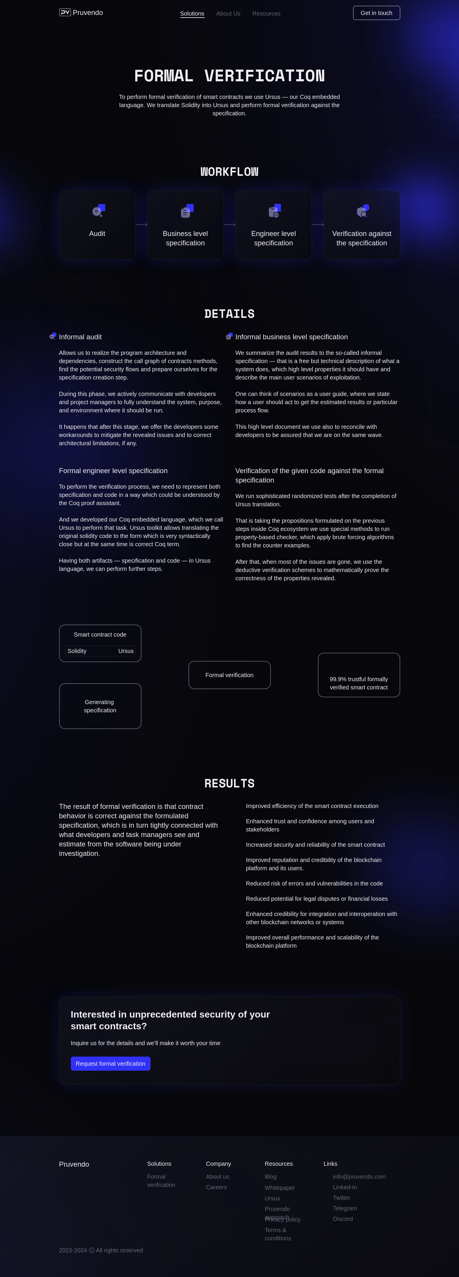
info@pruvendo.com (359, 1176)
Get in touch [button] (377, 13)
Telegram (345, 1208)
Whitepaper (280, 1188)
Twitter (341, 1198)
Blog (271, 1176)
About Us (228, 13)
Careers (216, 1187)
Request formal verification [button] (111, 1063)
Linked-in (345, 1187)
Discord (343, 1219)
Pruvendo (88, 12)
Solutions (192, 13)
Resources (267, 13)
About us (217, 1176)
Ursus (272, 1198)
